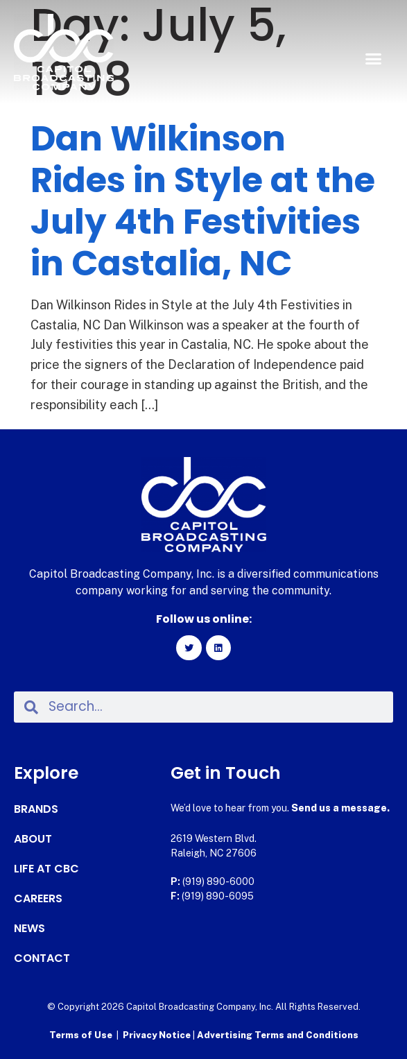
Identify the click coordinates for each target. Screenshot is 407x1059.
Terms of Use (80, 1035)
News (29, 929)
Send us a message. (340, 807)
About (33, 839)
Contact (42, 958)
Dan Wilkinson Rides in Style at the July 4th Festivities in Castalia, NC (203, 201)
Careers (38, 899)
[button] (373, 59)
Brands (36, 809)
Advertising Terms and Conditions (277, 1035)
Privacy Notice (158, 1035)
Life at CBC (46, 869)
